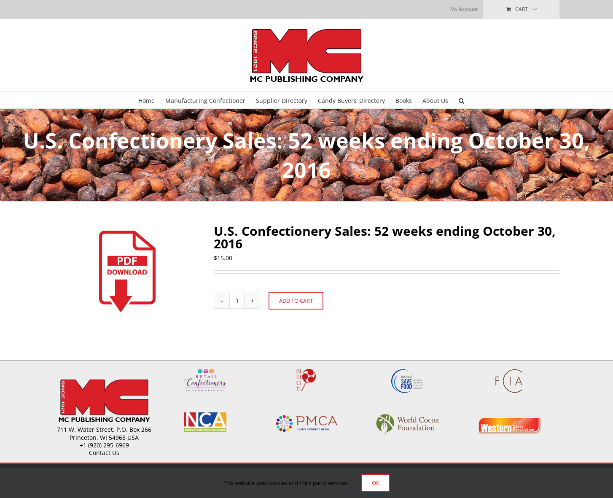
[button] (461, 100)
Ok (375, 483)
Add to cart (296, 300)
